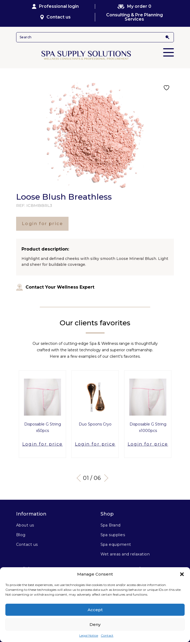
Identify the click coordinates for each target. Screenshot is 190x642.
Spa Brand (111, 525)
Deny (95, 624)
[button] (182, 574)
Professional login (55, 6)
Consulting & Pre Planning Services (134, 17)
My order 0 (134, 6)
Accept (95, 609)
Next (104, 478)
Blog (21, 534)
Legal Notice (88, 635)
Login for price (42, 223)
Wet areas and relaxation (125, 554)
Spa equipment (116, 544)
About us (25, 525)
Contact (107, 635)
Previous (80, 478)
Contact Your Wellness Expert (55, 287)
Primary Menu (168, 48)
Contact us (55, 17)
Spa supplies (113, 534)
